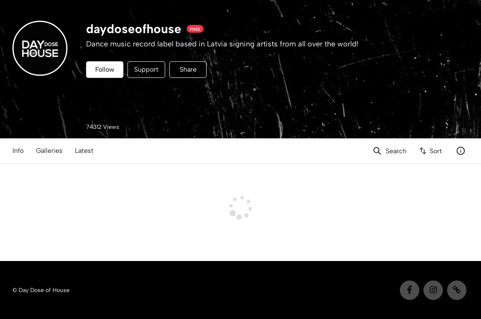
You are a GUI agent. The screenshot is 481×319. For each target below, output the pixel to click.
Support (146, 69)
